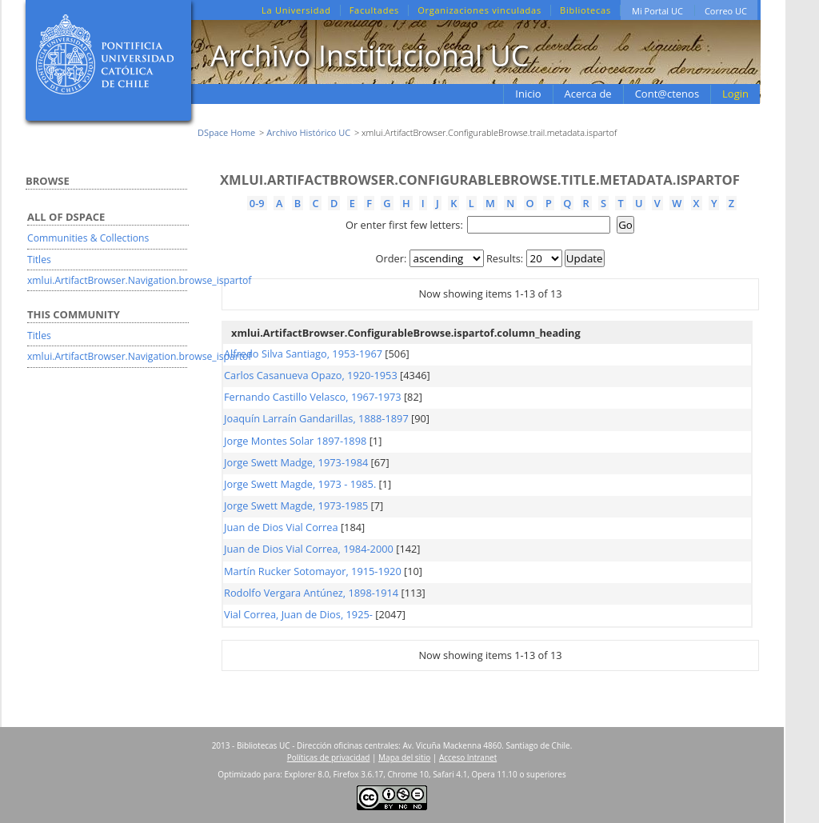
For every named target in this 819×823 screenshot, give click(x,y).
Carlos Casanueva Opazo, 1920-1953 (311, 375)
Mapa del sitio (404, 757)
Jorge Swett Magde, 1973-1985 (296, 505)
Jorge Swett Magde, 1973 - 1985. (300, 484)
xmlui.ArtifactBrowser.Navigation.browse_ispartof (139, 280)
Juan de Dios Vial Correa (281, 527)
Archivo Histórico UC (308, 132)
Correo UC (726, 11)
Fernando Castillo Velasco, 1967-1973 (313, 397)
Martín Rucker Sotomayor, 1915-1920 (313, 571)
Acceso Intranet (468, 757)
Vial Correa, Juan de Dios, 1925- (298, 614)
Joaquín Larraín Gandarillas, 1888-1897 (316, 418)
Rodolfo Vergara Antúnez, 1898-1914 (311, 592)
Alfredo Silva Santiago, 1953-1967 (303, 353)
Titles (39, 259)
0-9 (257, 203)
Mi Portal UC (657, 11)
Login (735, 93)
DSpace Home (226, 132)
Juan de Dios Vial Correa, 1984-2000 (309, 548)
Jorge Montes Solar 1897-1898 (295, 440)
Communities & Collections (88, 238)
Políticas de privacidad (328, 757)
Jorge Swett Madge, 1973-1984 (296, 462)
